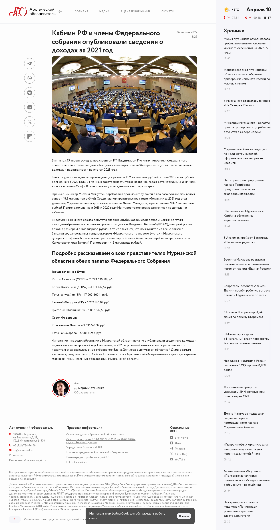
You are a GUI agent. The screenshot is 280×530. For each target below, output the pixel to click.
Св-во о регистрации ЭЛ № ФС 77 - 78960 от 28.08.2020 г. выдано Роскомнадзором (101, 441)
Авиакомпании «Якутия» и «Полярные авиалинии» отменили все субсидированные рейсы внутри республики (247, 478)
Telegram (180, 448)
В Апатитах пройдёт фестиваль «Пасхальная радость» (246, 240)
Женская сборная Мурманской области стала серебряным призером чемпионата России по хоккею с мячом (247, 77)
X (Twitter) (181, 454)
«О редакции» (28, 479)
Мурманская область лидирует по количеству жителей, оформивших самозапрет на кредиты (245, 156)
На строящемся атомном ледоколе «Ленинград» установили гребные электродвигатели (241, 509)
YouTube (180, 459)
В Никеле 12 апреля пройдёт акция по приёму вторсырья (244, 314)
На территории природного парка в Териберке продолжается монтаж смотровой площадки (244, 187)
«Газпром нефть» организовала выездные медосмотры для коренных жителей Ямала (246, 449)
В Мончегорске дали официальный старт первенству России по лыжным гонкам (246, 339)
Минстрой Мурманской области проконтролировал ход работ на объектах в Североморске (247, 127)
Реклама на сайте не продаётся (27, 460)
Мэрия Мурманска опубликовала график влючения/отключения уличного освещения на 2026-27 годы (247, 46)
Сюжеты (168, 11)
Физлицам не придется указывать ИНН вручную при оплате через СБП (244, 392)
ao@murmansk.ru (23, 450)
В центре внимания (135, 11)
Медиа (104, 11)
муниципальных (76, 359)
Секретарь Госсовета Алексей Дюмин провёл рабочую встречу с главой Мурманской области (247, 290)
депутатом (146, 350)
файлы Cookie (121, 513)
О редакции (16, 455)
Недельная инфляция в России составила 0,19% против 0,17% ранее (245, 365)
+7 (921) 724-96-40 (24, 445)
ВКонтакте (181, 437)
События (81, 11)
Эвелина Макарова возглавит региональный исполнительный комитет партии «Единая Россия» (247, 264)
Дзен (178, 443)
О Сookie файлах (76, 462)
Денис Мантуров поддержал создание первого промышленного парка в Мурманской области (244, 420)
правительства (62, 350)
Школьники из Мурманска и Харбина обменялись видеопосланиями (243, 215)
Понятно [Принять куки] (184, 516)
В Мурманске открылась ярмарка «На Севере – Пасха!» (247, 103)
